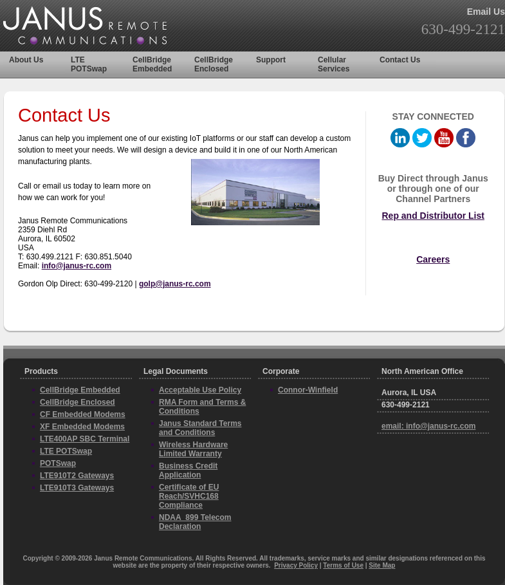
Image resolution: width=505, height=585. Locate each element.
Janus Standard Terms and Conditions (200, 428)
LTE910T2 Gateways (77, 475)
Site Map (382, 565)
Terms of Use (343, 565)
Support (271, 59)
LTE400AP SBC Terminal (84, 438)
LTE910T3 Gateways (77, 487)
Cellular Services (333, 64)
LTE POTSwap (89, 64)
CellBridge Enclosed (213, 64)
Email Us (486, 11)
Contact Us (400, 59)
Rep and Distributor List (432, 215)
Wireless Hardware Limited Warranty (193, 449)
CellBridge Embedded (152, 64)
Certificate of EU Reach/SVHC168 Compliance (189, 496)
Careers (433, 259)
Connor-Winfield (308, 390)
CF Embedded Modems (82, 414)
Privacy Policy (296, 565)
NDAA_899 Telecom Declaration (195, 522)
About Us (26, 59)
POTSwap (58, 463)
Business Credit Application (188, 470)
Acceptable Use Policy (200, 390)
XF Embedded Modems (82, 426)
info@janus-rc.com (76, 265)
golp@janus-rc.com (175, 283)
